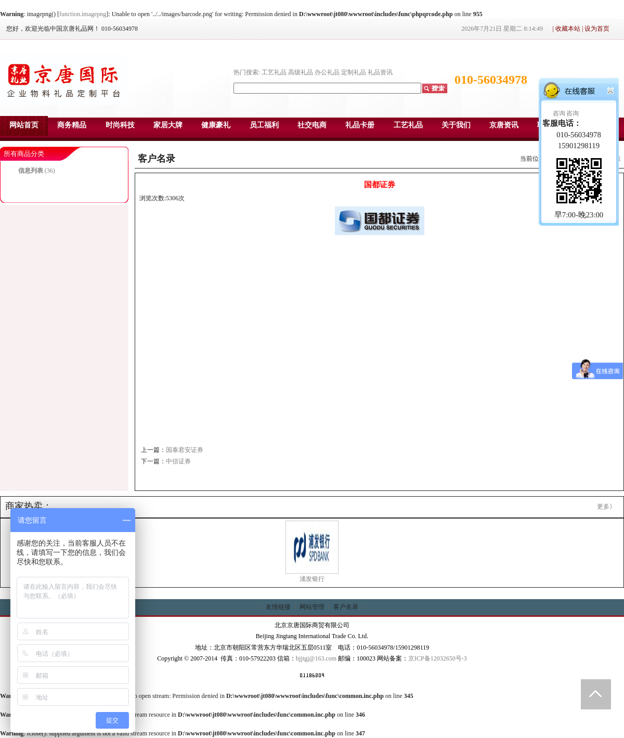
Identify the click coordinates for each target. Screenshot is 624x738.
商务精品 (71, 125)
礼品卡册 (359, 125)
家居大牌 (168, 125)
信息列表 (30, 170)
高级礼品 (300, 72)
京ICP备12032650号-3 (437, 658)
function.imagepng (82, 14)
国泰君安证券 (184, 450)
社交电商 (312, 125)
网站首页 (23, 125)
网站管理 (312, 607)
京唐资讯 (503, 125)
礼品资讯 (380, 72)
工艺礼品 (274, 72)
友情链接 (278, 607)
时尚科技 (120, 125)
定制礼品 (353, 72)
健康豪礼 (215, 125)
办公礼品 (327, 72)
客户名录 (345, 607)
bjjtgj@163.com (316, 658)
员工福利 (264, 125)
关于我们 (456, 125)
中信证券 (178, 461)
